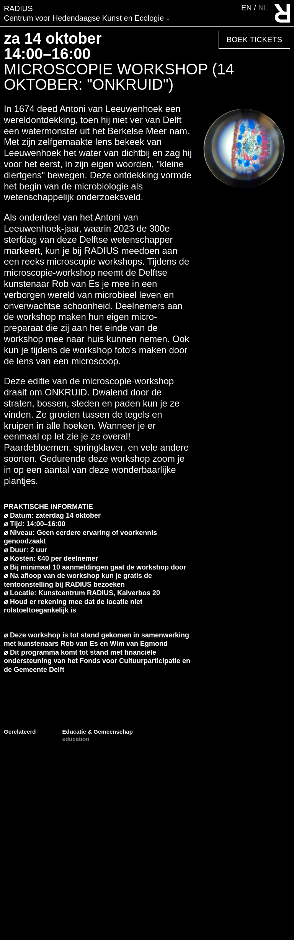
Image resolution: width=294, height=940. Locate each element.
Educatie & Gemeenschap (97, 731)
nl (263, 7)
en (247, 7)
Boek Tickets (254, 39)
